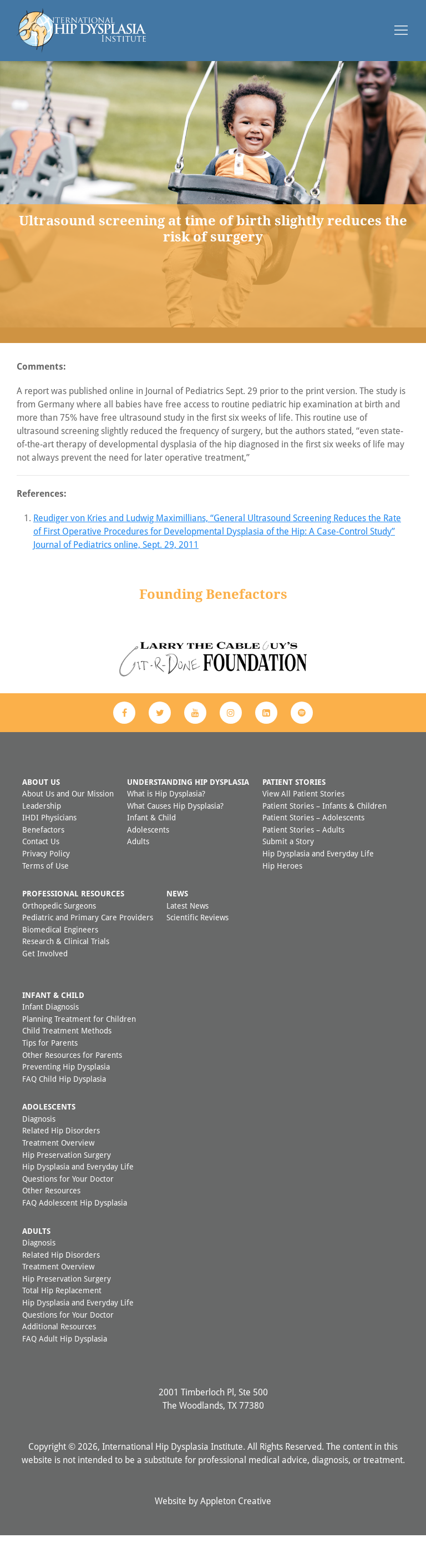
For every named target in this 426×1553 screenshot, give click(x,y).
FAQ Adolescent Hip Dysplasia (74, 1220)
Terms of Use (45, 883)
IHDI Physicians (49, 835)
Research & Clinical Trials (65, 959)
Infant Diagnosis (50, 1024)
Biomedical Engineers (60, 947)
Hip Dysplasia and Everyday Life (318, 871)
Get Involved (45, 971)
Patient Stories (294, 799)
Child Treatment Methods (66, 1048)
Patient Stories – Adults (303, 847)
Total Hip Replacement (62, 1308)
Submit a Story (288, 859)
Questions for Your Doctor (68, 1196)
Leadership (41, 823)
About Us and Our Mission (68, 811)
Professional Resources (73, 911)
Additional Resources (59, 1344)
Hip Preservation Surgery (66, 1172)
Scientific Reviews (197, 935)
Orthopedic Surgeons (59, 923)
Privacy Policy (46, 871)
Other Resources (51, 1208)
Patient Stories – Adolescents (313, 835)
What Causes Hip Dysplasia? (175, 823)
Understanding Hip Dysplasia (188, 799)
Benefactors (43, 847)
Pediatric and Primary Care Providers (87, 935)
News (177, 911)
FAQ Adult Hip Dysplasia (64, 1356)
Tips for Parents (50, 1060)
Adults (138, 859)
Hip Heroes (282, 883)
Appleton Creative (235, 1518)
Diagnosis (38, 1136)
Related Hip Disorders (61, 1148)
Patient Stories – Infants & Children (324, 823)
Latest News (187, 923)
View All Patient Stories (303, 811)
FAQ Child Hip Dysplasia (64, 1096)
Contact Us (40, 859)
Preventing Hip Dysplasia (66, 1084)
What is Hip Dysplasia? (166, 811)
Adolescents (148, 847)
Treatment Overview (58, 1160)
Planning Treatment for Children (79, 1036)
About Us (41, 799)
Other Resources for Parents (72, 1072)
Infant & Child (151, 835)
